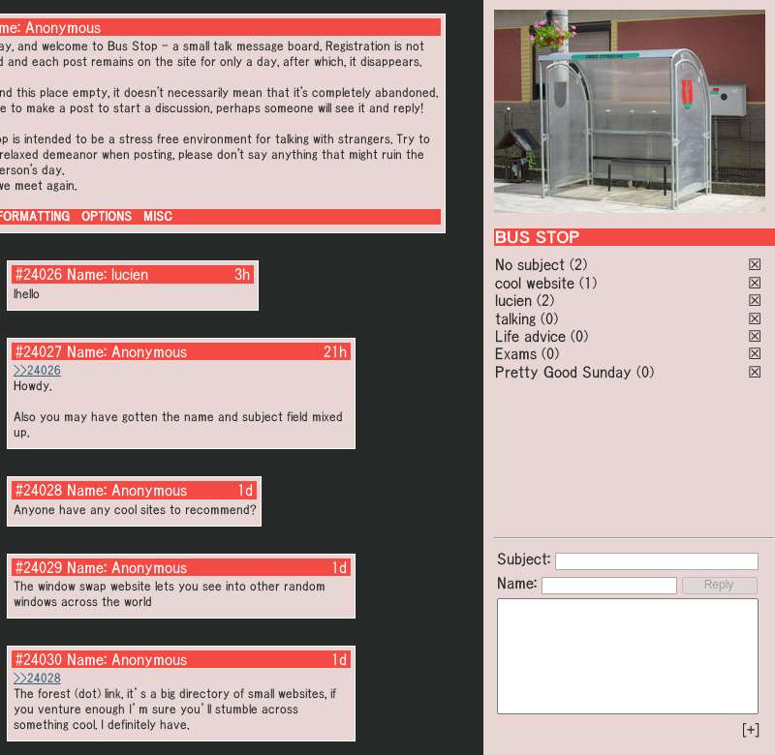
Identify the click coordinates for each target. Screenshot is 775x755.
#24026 (39, 274)
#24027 (39, 351)
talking (515, 318)
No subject (532, 264)
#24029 (39, 567)
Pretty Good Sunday (563, 371)
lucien (513, 300)
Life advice (530, 336)
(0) (549, 318)
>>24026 (37, 370)
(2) (578, 264)
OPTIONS (106, 216)
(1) (588, 282)
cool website (534, 282)
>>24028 (37, 678)
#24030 (39, 659)
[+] (751, 730)
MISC (157, 216)
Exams (516, 353)
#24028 (39, 490)
